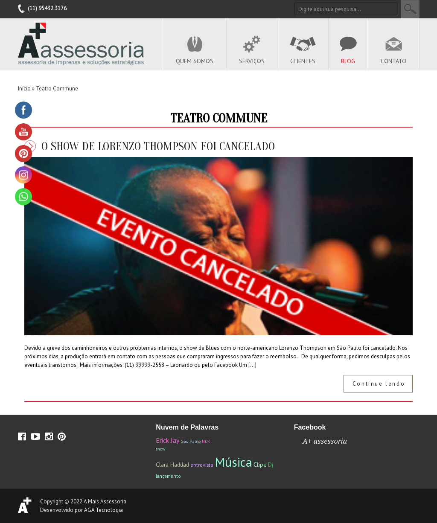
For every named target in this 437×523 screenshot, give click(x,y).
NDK (206, 441)
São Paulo (191, 441)
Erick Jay (168, 440)
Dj (270, 464)
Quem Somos (194, 61)
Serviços (252, 61)
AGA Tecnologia (103, 510)
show (160, 449)
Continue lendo (379, 383)
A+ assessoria (325, 441)
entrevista (201, 465)
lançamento (168, 476)
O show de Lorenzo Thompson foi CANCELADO (158, 146)
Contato (393, 61)
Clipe (260, 464)
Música (233, 461)
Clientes (302, 61)
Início (24, 88)
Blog (348, 61)
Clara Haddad (172, 464)
